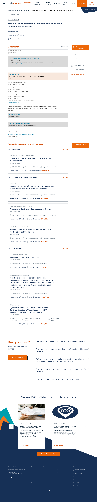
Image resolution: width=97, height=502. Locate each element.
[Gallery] (48, 426)
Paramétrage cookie (30, 482)
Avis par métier (61, 482)
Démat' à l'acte (44, 485)
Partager (75, 58)
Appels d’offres (12, 10)
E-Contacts (43, 488)
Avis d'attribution (29, 491)
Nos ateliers (76, 483)
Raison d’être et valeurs (30, 470)
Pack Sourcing (44, 473)
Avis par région (61, 479)
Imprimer (75, 62)
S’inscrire (82, 3)
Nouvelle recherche (24, 10)
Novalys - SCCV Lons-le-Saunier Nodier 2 (22, 156)
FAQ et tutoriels (77, 474)
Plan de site (76, 486)
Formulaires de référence (80, 480)
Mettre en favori (77, 54)
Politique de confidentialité (31, 479)
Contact (73, 3)
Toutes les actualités (48, 454)
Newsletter (27, 488)
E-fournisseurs (44, 479)
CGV (26, 476)
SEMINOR (13, 183)
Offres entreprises (37, 3)
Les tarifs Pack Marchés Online (47, 491)
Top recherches (29, 494)
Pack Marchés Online (46, 470)
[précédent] (11, 426)
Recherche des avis (62, 476)
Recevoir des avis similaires (81, 47)
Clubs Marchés (77, 477)
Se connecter (92, 3)
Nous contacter (17, 357)
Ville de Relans (13, 20)
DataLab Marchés (45, 476)
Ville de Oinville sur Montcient (19, 227)
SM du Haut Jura (15, 305)
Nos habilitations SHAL (46, 498)
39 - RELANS (14, 31)
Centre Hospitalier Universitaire (19, 275)
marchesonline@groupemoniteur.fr (16, 469)
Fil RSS (26, 485)
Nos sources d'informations (64, 473)
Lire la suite (24, 445)
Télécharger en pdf (78, 65)
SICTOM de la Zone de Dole (18, 254)
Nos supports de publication (48, 495)
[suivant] (86, 426)
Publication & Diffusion (46, 482)
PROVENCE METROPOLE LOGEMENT (21, 206)
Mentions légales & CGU (30, 473)
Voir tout (65, 149)
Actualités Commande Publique (79, 470)
